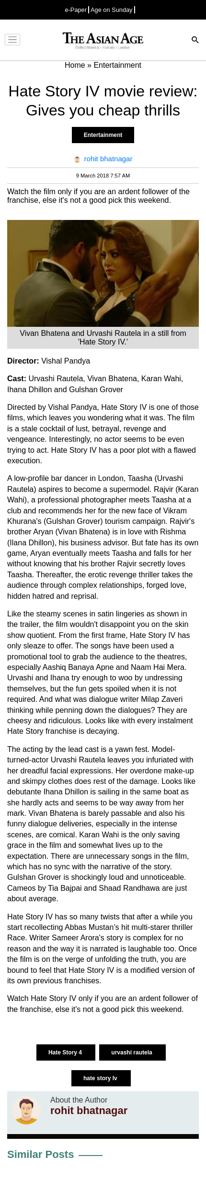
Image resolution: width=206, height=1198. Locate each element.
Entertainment (103, 135)
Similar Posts (40, 1154)
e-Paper (76, 9)
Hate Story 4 (65, 1052)
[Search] (195, 40)
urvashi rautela (132, 1052)
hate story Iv (101, 1078)
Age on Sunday (112, 9)
